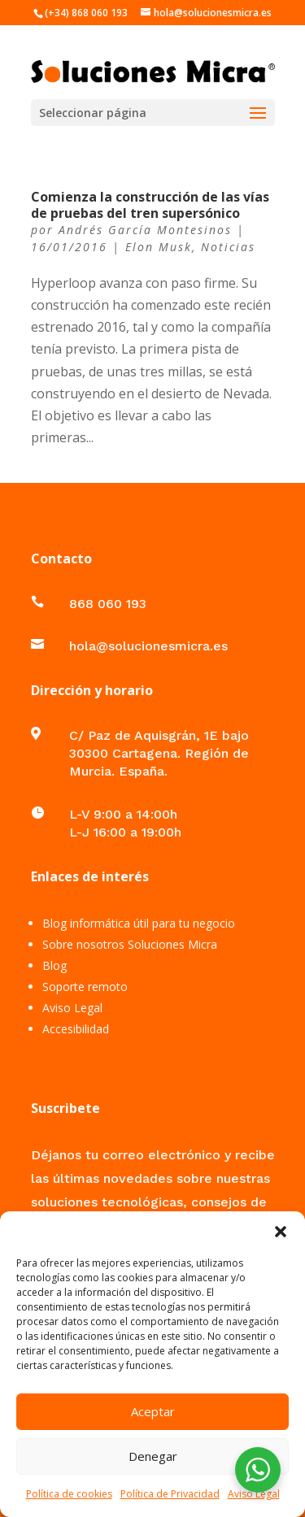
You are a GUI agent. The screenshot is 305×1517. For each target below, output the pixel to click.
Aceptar (153, 1411)
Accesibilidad (75, 1029)
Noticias (228, 246)
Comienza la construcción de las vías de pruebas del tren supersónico (150, 204)
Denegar (153, 1456)
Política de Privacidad (170, 1494)
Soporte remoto (85, 986)
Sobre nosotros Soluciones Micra (129, 944)
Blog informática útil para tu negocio (138, 923)
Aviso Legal (254, 1494)
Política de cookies (69, 1494)
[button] (280, 1232)
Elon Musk (158, 246)
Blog (54, 965)
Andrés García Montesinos (145, 229)
